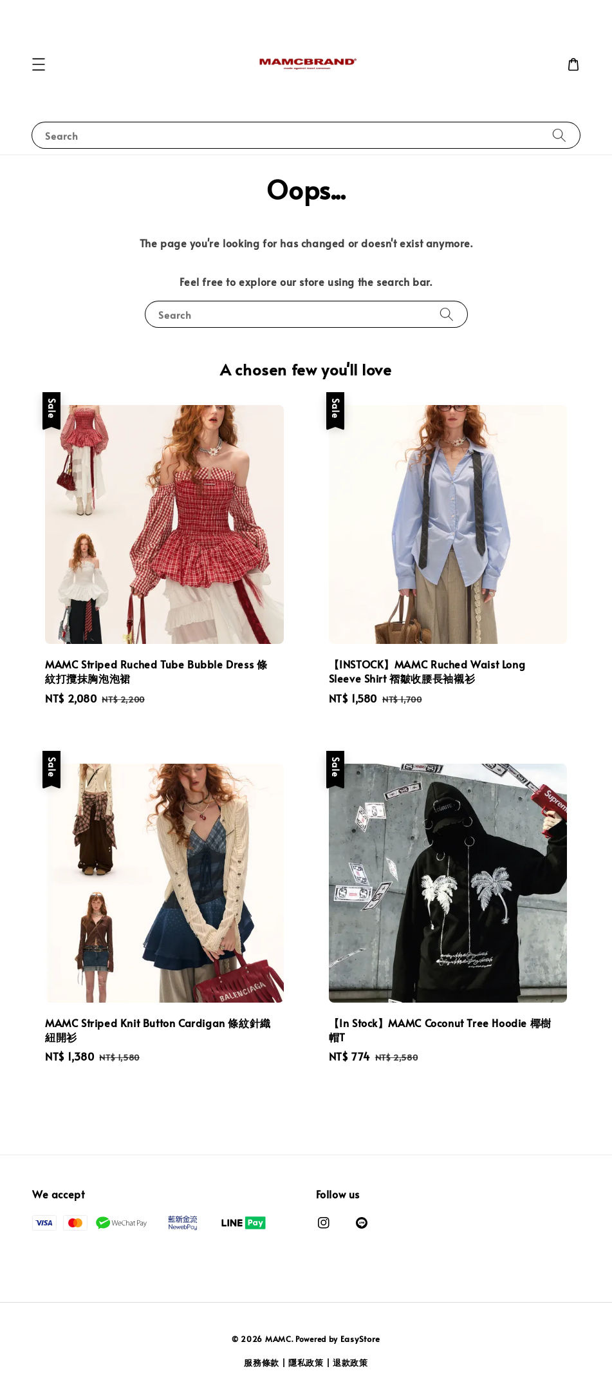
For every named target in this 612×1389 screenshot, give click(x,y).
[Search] (559, 134)
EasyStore (360, 1339)
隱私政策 (306, 1362)
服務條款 (261, 1362)
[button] (38, 64)
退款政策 (350, 1362)
